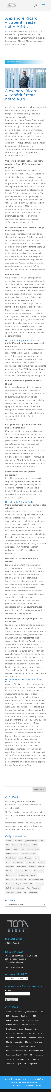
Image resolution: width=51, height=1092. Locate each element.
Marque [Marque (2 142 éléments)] (28, 871)
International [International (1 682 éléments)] (22, 866)
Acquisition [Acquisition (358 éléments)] (17, 840)
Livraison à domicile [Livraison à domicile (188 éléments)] (36, 866)
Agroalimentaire (23, 34)
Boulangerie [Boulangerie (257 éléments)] (25, 845)
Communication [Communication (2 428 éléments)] (32, 849)
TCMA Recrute (13, 943)
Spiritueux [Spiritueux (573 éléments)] (20, 888)
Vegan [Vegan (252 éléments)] (18, 892)
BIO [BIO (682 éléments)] (7, 845)
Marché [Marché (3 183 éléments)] (9, 871)
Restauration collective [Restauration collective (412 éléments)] (27, 875)
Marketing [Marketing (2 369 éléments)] (19, 871)
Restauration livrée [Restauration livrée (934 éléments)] (36, 879)
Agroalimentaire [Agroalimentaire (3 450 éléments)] (30, 840)
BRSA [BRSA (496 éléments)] (35, 845)
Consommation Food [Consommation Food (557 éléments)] (28, 853)
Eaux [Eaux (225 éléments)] (21, 858)
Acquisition (10, 34)
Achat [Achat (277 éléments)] (8, 840)
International (11, 41)
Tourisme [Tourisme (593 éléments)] (36, 888)
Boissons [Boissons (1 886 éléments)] (15, 845)
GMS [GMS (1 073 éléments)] (8, 862)
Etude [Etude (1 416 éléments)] (37, 858)
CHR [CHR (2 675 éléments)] (22, 849)
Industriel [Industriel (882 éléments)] (41, 862)
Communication (12, 38)
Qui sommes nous (32, 1085)
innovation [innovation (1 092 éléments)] (10, 866)
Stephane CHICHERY (18, 31)
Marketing (30, 41)
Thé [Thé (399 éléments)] (28, 888)
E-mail (9, 990)
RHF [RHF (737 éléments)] (31, 884)
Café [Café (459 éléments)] (16, 849)
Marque (40, 41)
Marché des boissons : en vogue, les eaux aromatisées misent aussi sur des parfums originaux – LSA (24, 826)
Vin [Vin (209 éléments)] (25, 892)
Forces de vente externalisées (29, 1079)
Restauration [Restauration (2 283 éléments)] (11, 875)
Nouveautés (10, 44)
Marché (21, 41)
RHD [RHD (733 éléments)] (26, 884)
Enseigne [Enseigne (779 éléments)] (28, 858)
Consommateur (28, 38)
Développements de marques (24, 1082)
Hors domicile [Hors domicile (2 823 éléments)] (18, 862)
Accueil (8, 1079)
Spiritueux (22, 44)
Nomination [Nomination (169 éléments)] (38, 871)
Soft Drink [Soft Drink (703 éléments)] (10, 888)
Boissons (36, 34)
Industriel (40, 38)
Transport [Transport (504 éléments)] (10, 892)
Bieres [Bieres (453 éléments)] (41, 840)
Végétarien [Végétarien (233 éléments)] (33, 892)
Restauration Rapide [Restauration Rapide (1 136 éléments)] (13, 884)
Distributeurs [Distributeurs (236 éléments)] (11, 858)
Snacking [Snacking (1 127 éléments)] (39, 884)
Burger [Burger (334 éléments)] (9, 849)
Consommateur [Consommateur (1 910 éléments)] (12, 853)
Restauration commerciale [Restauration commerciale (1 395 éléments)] (16, 879)
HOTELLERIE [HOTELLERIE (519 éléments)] (30, 862)
